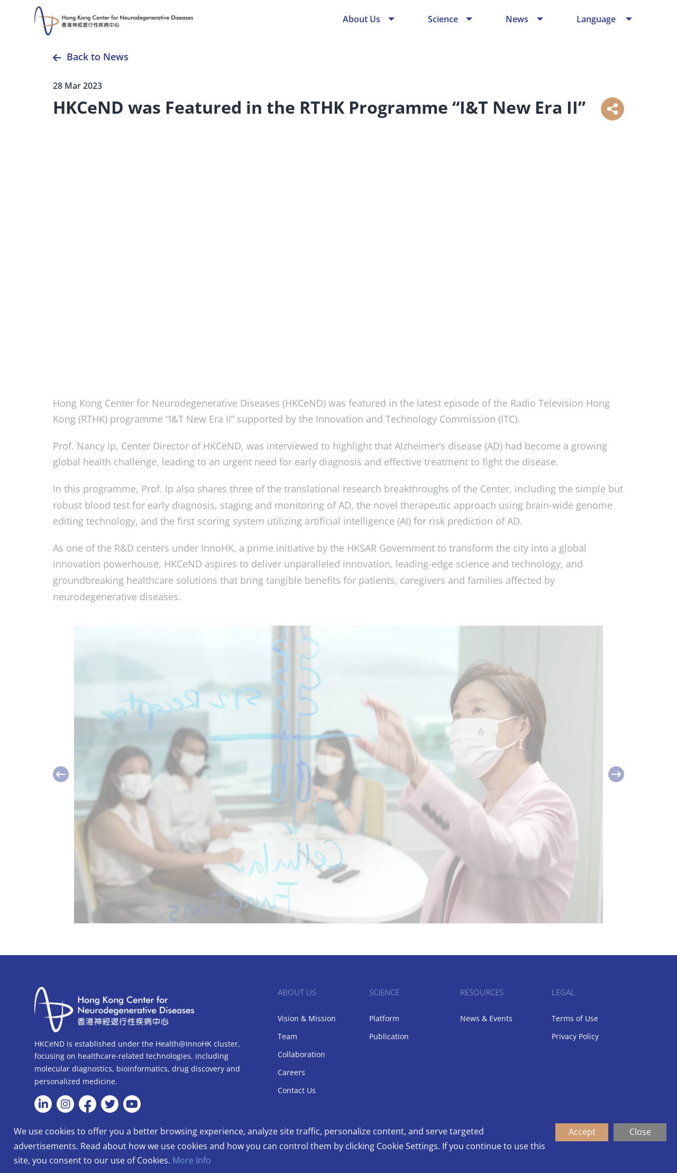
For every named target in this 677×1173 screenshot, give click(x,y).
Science (443, 19)
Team (287, 1036)
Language (597, 19)
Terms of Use (575, 1018)
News (517, 19)
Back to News (98, 56)
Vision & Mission (307, 1018)
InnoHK (217, 551)
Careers (291, 1072)
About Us (361, 19)
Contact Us (297, 1090)
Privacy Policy (575, 1036)
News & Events (486, 1018)
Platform (384, 1018)
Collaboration (301, 1054)
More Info (191, 1160)
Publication (389, 1036)
